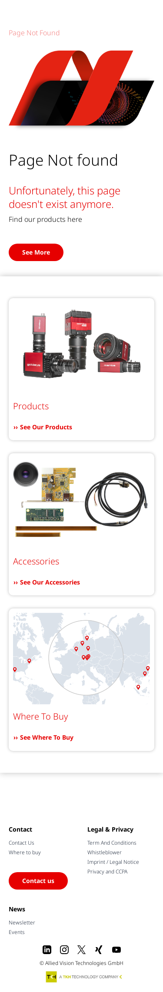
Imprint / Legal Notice (113, 862)
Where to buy (25, 852)
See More (36, 252)
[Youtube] (116, 949)
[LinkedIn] (47, 949)
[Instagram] (64, 949)
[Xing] (99, 949)
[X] (81, 949)
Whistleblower (104, 852)
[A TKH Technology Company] (84, 976)
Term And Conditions (111, 842)
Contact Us (21, 842)
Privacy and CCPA (107, 871)
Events (17, 932)
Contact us (38, 880)
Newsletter (22, 922)
